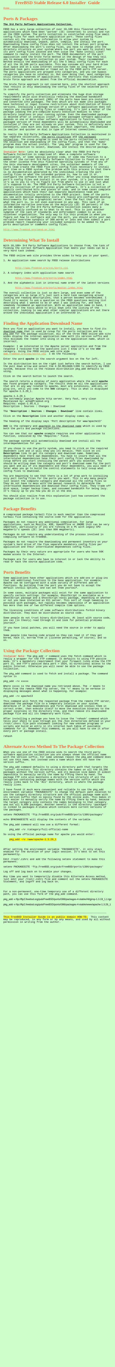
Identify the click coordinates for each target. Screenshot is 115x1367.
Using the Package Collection (31, 650)
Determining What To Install (31, 240)
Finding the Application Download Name (42, 323)
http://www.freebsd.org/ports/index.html (43, 278)
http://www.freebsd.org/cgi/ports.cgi (41, 268)
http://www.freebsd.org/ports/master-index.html (49, 287)
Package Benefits (19, 508)
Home (6, 8)
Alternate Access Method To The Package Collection (53, 746)
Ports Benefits (16, 572)
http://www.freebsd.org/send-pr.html (29, 229)
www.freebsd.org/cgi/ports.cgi (24, 353)
